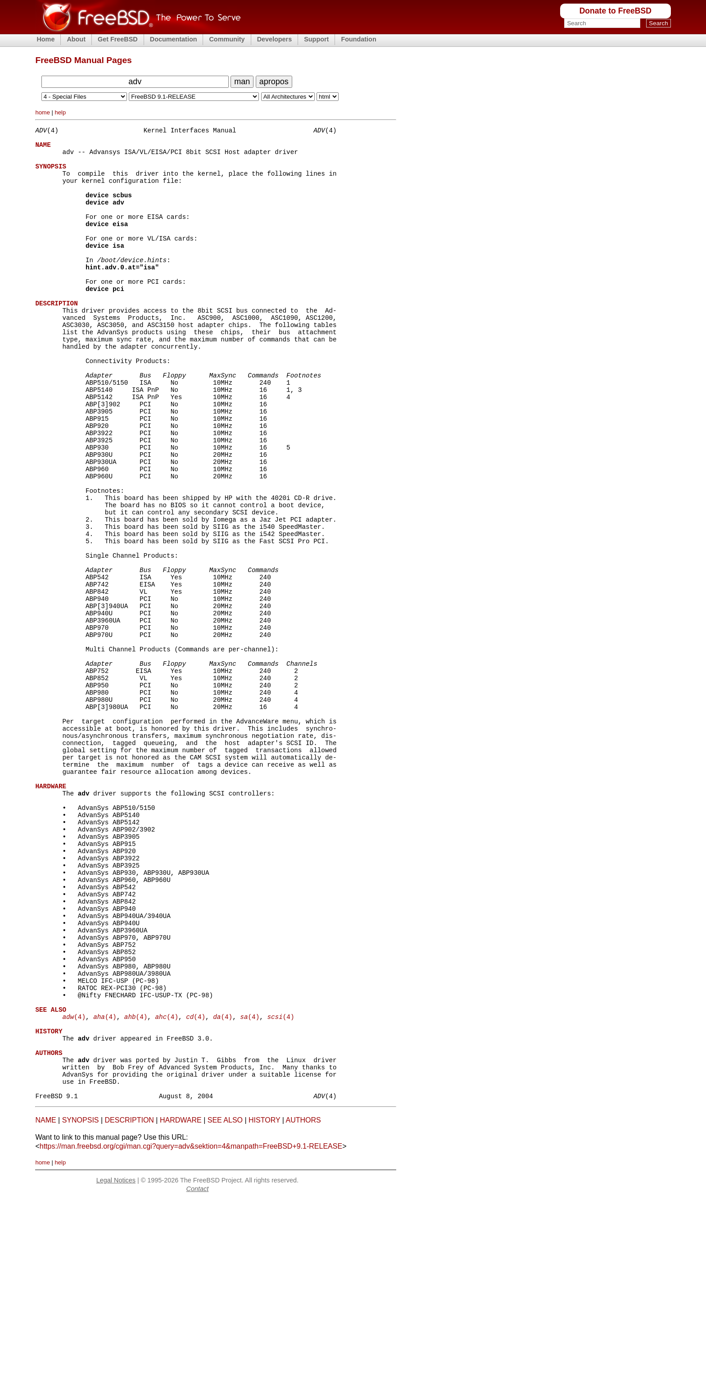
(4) (73, 1184)
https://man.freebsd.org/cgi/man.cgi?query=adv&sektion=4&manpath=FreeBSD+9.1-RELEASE (191, 1328)
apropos (274, 81)
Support (316, 39)
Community (226, 39)
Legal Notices (116, 1362)
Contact (197, 1371)
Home (45, 39)
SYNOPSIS (80, 1302)
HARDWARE (181, 1302)
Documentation (173, 39)
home (42, 112)
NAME (45, 1302)
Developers (274, 39)
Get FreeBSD (118, 39)
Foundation (358, 39)
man (242, 81)
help (60, 112)
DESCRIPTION (129, 1302)
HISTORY (264, 1302)
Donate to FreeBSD (615, 10)
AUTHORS (303, 1302)
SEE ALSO (225, 1302)
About (76, 39)
